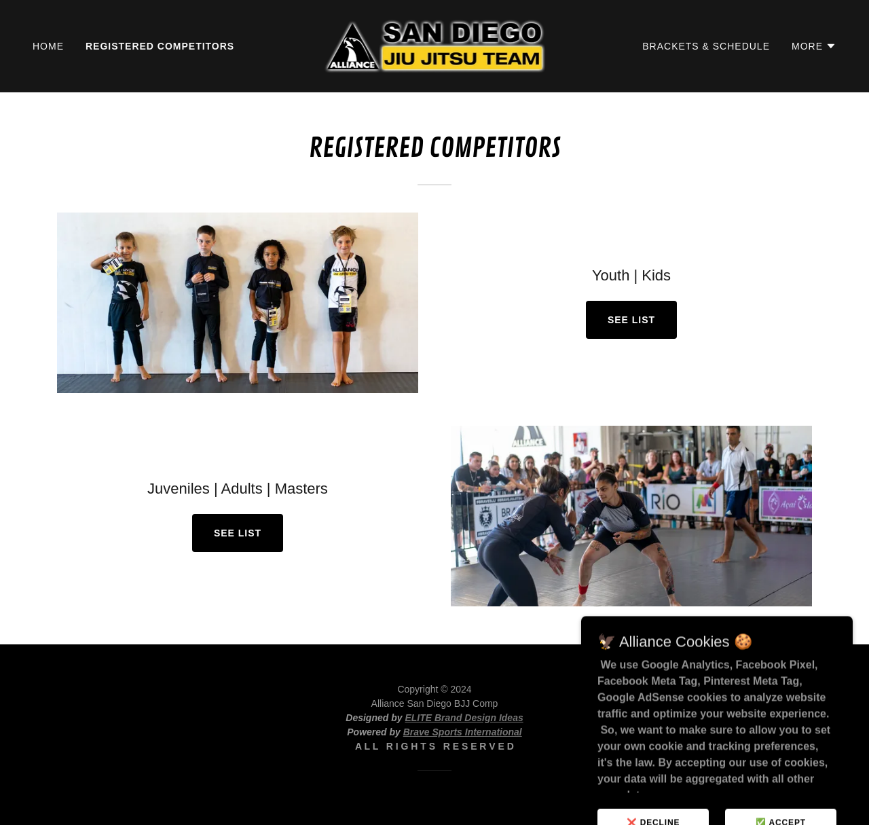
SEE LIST (631, 319)
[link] (435, 45)
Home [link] (48, 46)
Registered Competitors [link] (160, 46)
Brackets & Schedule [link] (706, 46)
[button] (814, 46)
